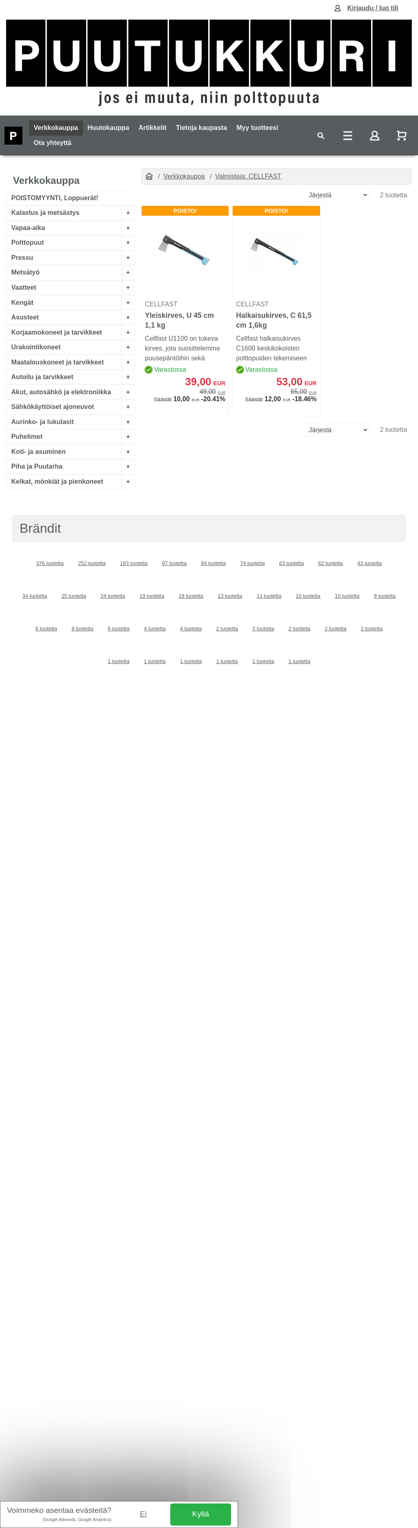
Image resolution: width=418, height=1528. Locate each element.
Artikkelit (152, 127)
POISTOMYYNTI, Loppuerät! (54, 197)
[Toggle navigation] (321, 135)
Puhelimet (26, 436)
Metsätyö (25, 272)
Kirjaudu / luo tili (372, 7)
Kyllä (200, 1514)
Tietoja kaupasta (201, 127)
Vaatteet (23, 287)
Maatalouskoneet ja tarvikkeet (57, 362)
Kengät (22, 302)
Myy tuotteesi (257, 127)
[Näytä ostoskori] (402, 135)
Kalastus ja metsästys (45, 213)
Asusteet (25, 317)
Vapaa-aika (28, 227)
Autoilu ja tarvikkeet (42, 376)
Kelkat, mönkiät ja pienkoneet (57, 481)
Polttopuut (27, 242)
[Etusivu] (149, 176)
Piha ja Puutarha (36, 466)
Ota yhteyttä (52, 142)
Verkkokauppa (56, 127)
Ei (143, 1514)
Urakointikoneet (36, 347)
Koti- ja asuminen (38, 451)
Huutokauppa (108, 127)
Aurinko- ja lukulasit (42, 421)
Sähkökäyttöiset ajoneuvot (52, 407)
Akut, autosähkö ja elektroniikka (61, 392)
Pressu (22, 257)
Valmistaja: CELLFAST (248, 176)
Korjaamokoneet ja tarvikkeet (56, 332)
